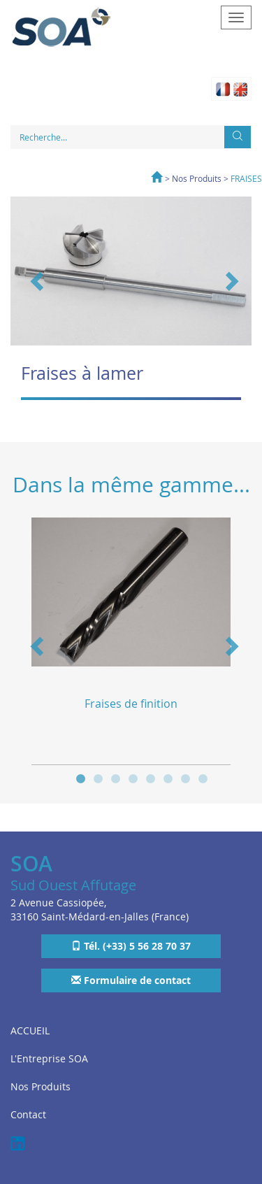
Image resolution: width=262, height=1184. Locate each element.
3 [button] (115, 777)
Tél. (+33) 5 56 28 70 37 (131, 946)
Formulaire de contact (131, 980)
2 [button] (98, 777)
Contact (28, 1114)
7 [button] (185, 777)
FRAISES (246, 178)
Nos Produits (196, 178)
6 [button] (168, 777)
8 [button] (203, 777)
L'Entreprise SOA (49, 1058)
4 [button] (133, 777)
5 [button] (150, 777)
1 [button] (80, 777)
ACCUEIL (30, 1030)
